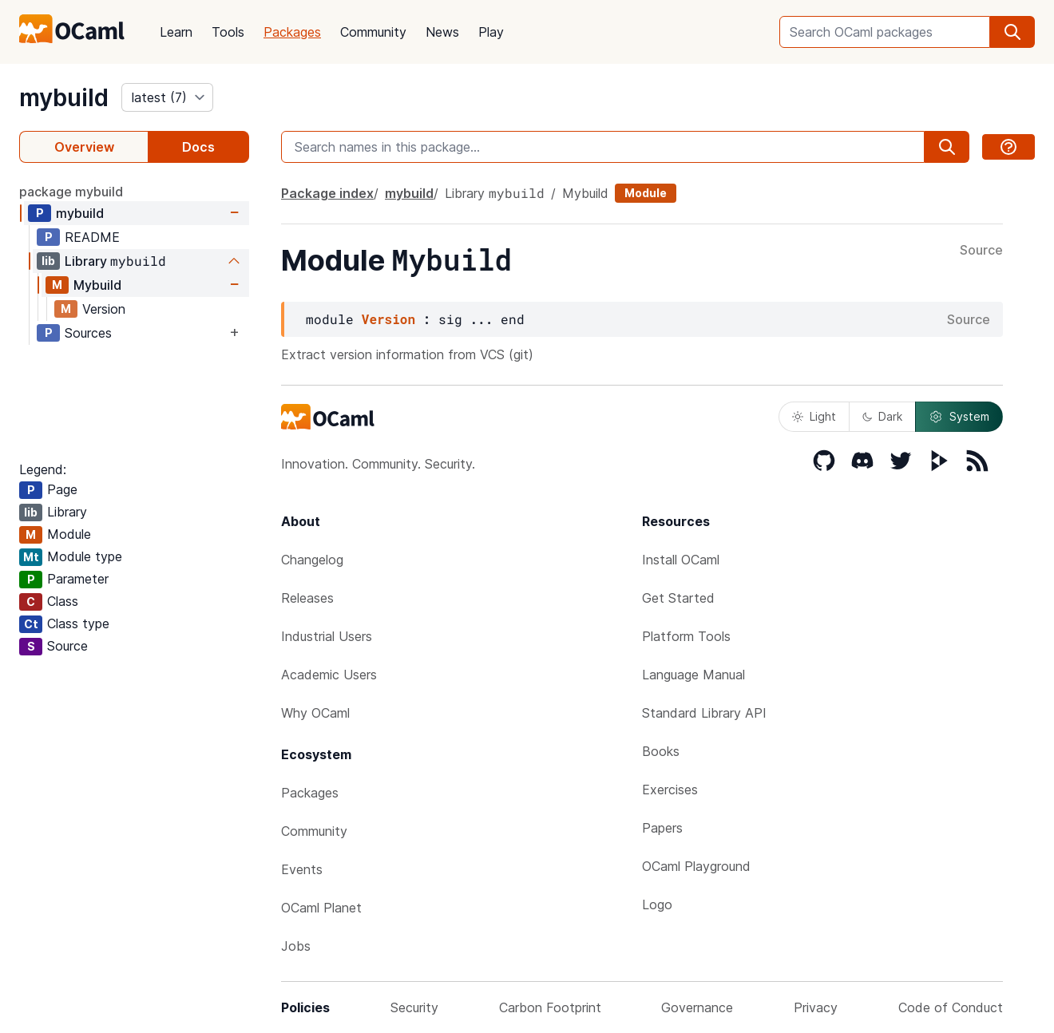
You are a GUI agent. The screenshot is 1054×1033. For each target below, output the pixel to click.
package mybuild (71, 192)
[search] (1012, 32)
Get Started (678, 598)
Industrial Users (326, 636)
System (959, 417)
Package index (327, 193)
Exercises (670, 790)
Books (661, 751)
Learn (176, 32)
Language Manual (693, 675)
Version (103, 309)
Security (414, 1007)
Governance (697, 1007)
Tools (228, 32)
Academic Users (329, 675)
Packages (292, 32)
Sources (88, 333)
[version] (167, 97)
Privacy (816, 1007)
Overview (84, 147)
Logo (657, 904)
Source (981, 250)
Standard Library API (704, 713)
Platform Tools (686, 636)
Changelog (312, 560)
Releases (307, 598)
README (92, 237)
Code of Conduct (950, 1007)
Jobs (296, 946)
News (442, 32)
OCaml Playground (696, 866)
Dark (882, 416)
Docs (198, 147)
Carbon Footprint (550, 1007)
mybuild (64, 97)
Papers (662, 828)
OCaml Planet (321, 908)
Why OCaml (315, 713)
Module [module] (645, 193)
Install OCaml (680, 560)
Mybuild (97, 285)
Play (491, 32)
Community (373, 32)
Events (302, 869)
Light (814, 416)
